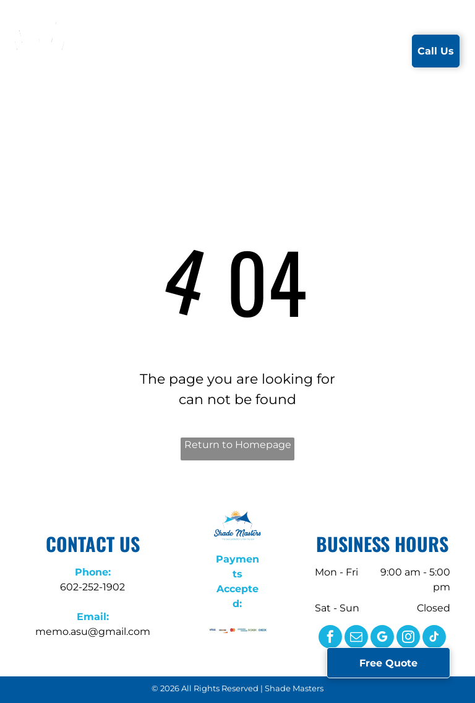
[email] (356, 638)
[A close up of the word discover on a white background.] (223, 630)
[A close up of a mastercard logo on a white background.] (233, 630)
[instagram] (408, 638)
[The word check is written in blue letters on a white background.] (262, 630)
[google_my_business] (382, 638)
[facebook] (330, 638)
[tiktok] (434, 638)
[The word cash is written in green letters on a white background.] (252, 630)
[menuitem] (122, 51)
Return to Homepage (237, 445)
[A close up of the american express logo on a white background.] (242, 630)
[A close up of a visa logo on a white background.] (212, 630)
